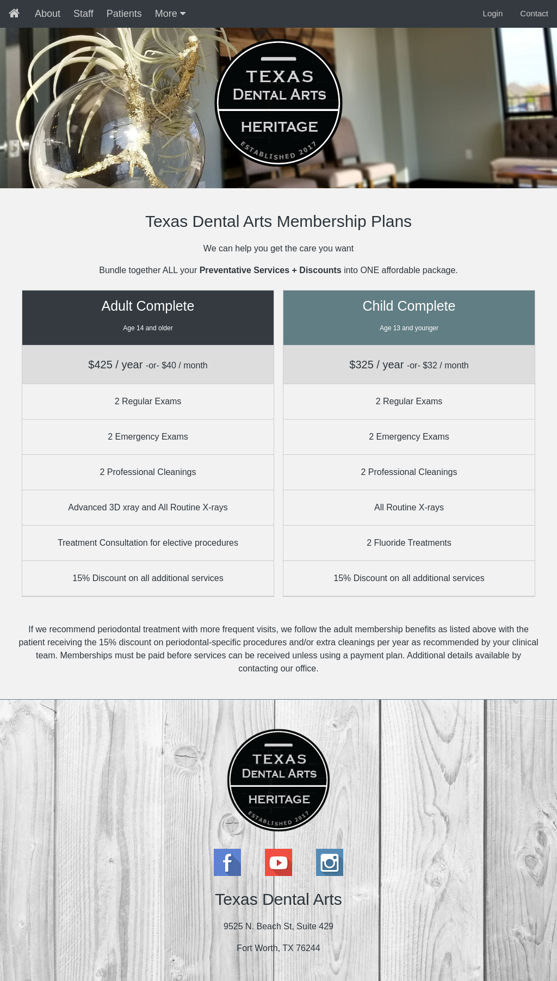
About (47, 13)
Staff (83, 13)
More (170, 13)
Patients (124, 13)
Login (493, 13)
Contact (534, 13)
